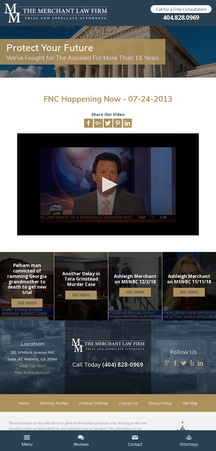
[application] (108, 184)
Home (23, 403)
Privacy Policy (160, 403)
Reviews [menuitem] (81, 440)
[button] (108, 184)
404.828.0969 (181, 18)
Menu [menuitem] (27, 440)
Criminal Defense (93, 403)
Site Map (190, 403)
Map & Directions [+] (32, 372)
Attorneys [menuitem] (189, 440)
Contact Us (128, 403)
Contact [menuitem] (135, 440)
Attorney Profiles (54, 403)
